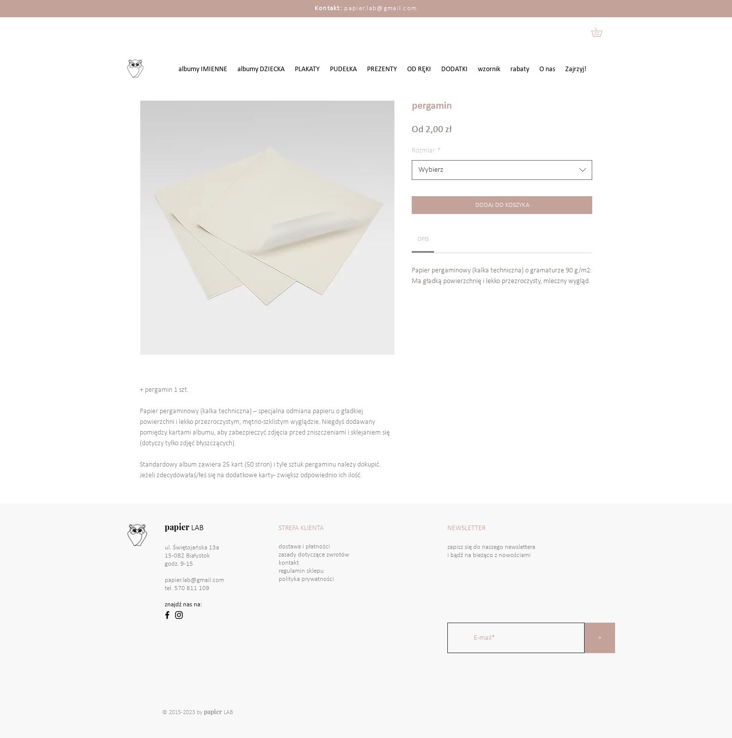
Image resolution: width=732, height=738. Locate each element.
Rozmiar (426, 151)
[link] (423, 239)
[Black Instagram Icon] (179, 615)
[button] (601, 32)
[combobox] (502, 170)
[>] (600, 638)
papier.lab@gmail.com (380, 8)
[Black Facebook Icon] (167, 615)
